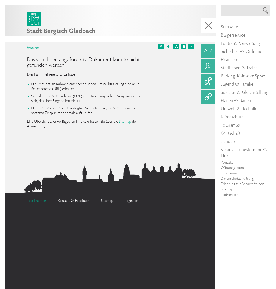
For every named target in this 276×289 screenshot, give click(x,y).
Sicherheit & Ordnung (241, 51)
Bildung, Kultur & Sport (243, 76)
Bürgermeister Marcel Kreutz (121, 257)
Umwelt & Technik (238, 109)
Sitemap (125, 122)
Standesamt (55, 280)
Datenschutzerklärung (237, 179)
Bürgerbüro (59, 246)
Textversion (229, 195)
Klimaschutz (232, 117)
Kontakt (227, 163)
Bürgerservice (233, 35)
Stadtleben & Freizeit (240, 68)
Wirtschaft (230, 133)
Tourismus (230, 125)
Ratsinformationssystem (58, 222)
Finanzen (229, 60)
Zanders (228, 141)
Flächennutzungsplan (127, 234)
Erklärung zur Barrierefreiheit (242, 184)
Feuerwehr (115, 277)
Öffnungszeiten (232, 168)
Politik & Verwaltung (240, 43)
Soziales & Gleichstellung (244, 92)
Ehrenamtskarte (156, 225)
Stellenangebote (165, 278)
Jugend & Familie (237, 84)
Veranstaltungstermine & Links (244, 153)
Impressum (229, 173)
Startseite (33, 48)
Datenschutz (52, 265)
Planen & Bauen (236, 101)
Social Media (114, 225)
